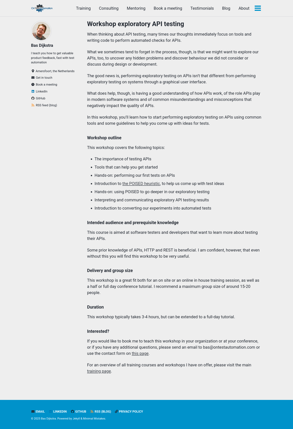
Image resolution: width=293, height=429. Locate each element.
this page (140, 353)
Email (38, 411)
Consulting (109, 8)
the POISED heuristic (141, 183)
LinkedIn (58, 411)
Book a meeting (168, 8)
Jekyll (76, 418)
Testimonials (202, 8)
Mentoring (136, 8)
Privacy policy (129, 411)
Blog (226, 8)
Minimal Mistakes (94, 418)
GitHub (78, 411)
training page (99, 371)
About (243, 8)
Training (83, 8)
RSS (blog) (100, 411)
